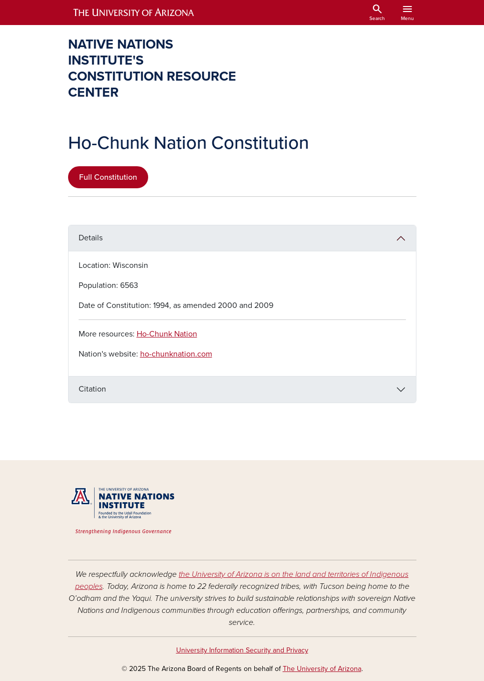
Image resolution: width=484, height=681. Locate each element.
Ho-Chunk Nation (167, 334)
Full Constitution (108, 177)
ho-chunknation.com (176, 354)
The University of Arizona (322, 668)
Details (91, 238)
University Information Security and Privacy (242, 650)
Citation (92, 389)
